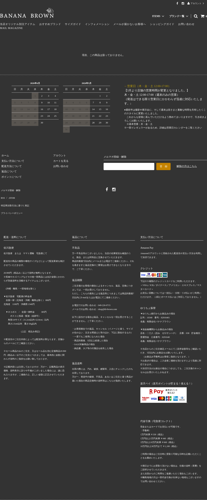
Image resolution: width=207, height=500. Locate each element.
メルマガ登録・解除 (11, 189)
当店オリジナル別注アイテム (17, 24)
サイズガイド (73, 24)
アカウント (196, 3)
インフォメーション (97, 24)
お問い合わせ (186, 24)
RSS (2, 194)
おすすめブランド (50, 24)
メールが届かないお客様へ (129, 24)
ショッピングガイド (162, 24)
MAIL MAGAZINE (11, 28)
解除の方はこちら (187, 166)
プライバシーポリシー (12, 205)
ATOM (9, 194)
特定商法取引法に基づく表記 (16, 200)
